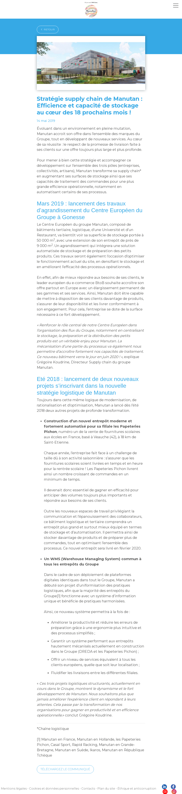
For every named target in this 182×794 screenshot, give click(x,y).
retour (48, 29)
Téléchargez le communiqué (65, 772)
